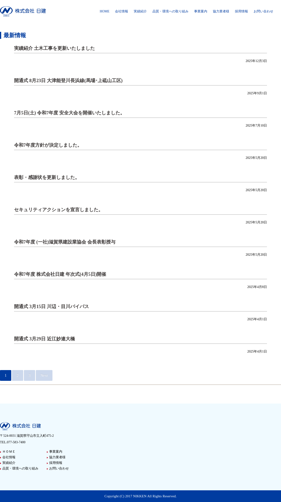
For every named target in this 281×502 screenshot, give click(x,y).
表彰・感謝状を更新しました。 (47, 177)
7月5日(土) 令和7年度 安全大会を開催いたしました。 (69, 112)
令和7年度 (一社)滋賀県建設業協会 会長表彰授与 (64, 241)
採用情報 (241, 11)
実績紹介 (140, 11)
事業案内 (200, 11)
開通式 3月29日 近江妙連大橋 (44, 338)
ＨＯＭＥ (8, 451)
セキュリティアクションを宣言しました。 (58, 209)
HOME (104, 11)
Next (44, 375)
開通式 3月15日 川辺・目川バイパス (51, 306)
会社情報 (121, 11)
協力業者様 (221, 11)
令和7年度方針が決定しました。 (48, 145)
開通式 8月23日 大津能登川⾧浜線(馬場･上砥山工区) (68, 80)
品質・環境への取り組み (170, 11)
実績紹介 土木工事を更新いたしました (54, 48)
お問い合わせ (263, 11)
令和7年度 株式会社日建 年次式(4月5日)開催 (60, 274)
